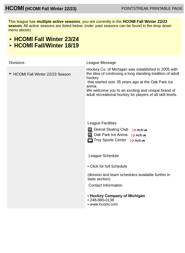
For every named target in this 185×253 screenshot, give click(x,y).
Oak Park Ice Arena (110, 134)
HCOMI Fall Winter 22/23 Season (42, 74)
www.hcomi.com (104, 204)
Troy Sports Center (110, 140)
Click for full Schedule (108, 166)
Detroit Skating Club (111, 129)
